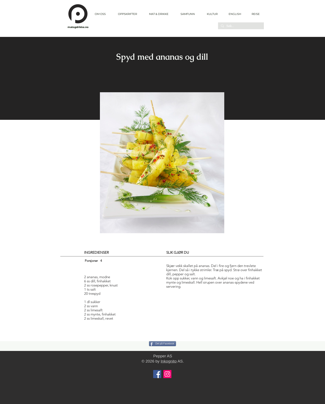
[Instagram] (167, 374)
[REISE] (254, 14)
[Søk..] (240, 26)
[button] (127, 14)
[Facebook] (157, 374)
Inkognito (169, 361)
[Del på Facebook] (162, 343)
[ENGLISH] (234, 14)
